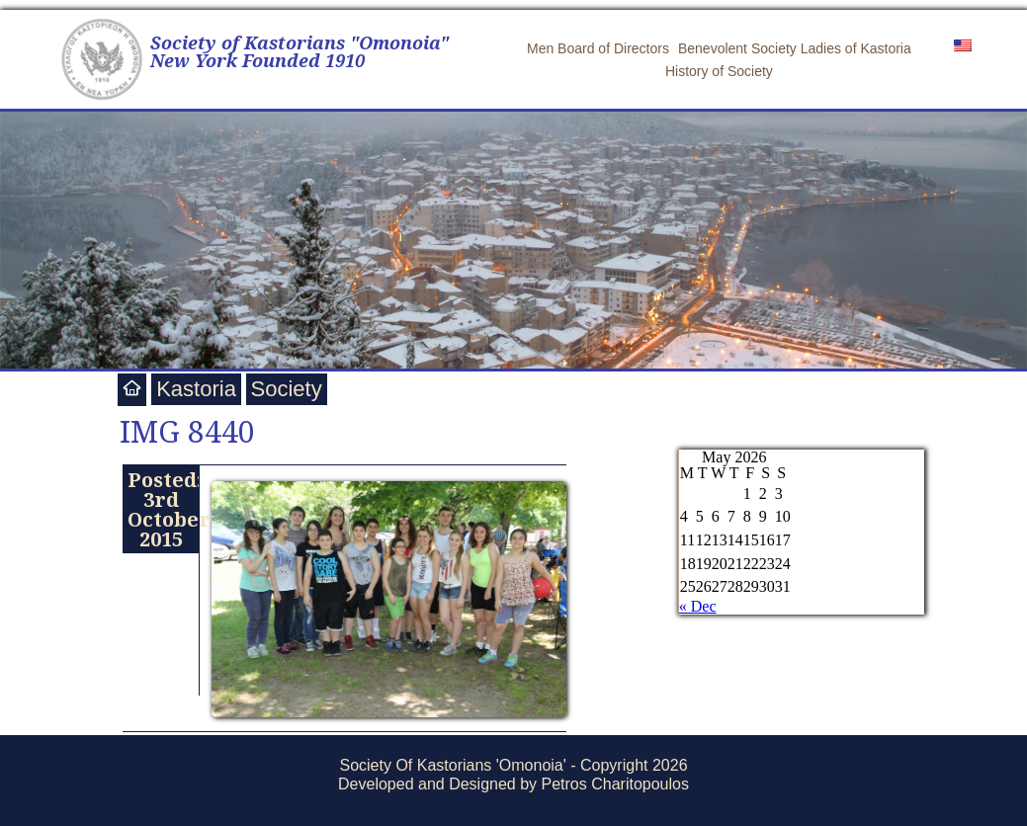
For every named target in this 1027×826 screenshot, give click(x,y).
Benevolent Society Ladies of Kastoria (794, 48)
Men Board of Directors (598, 48)
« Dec (698, 606)
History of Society (719, 71)
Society (286, 388)
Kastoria (196, 388)
